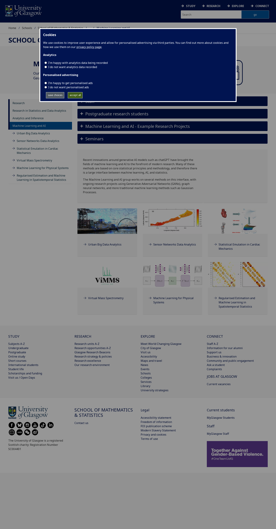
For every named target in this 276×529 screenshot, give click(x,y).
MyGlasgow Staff (218, 434)
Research (213, 6)
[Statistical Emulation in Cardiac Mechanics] (238, 233)
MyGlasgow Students (221, 418)
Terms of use (149, 439)
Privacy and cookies (153, 434)
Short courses (17, 361)
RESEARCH (82, 336)
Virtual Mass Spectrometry (34, 160)
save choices (55, 95)
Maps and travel (151, 361)
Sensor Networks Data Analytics (38, 141)
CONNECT (215, 336)
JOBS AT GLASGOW (222, 376)
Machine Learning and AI (29, 126)
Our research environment (92, 365)
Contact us (81, 423)
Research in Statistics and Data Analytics (39, 111)
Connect (262, 6)
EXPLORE (148, 336)
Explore (238, 6)
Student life (16, 369)
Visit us (145, 352)
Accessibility (149, 356)
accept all (75, 95)
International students (23, 365)
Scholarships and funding (25, 373)
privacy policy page (89, 47)
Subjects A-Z (16, 344)
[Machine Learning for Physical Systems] (172, 287)
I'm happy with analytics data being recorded (78, 63)
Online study (16, 356)
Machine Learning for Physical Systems (43, 168)
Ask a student (216, 365)
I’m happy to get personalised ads (70, 83)
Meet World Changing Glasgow (161, 344)
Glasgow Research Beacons (92, 352)
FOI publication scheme (156, 426)
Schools (27, 28)
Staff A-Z (212, 344)
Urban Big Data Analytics (33, 133)
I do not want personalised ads (68, 87)
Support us (214, 352)
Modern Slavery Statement (158, 430)
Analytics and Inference (28, 118)
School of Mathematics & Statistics (103, 412)
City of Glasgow (151, 348)
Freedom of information (156, 422)
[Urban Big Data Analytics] (107, 231)
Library (145, 386)
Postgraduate (17, 352)
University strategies (154, 390)
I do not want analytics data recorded (72, 67)
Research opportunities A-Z (92, 348)
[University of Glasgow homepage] (23, 10)
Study (190, 6)
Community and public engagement (230, 361)
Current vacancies (219, 384)
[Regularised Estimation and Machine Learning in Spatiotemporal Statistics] (238, 289)
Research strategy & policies (93, 356)
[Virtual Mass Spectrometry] (107, 285)
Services (146, 382)
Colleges (146, 378)
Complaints (214, 369)
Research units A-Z (86, 344)
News (144, 365)
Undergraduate (18, 348)
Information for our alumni (225, 348)
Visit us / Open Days (21, 378)
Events (145, 369)
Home (12, 28)
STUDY (13, 336)
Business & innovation (222, 356)
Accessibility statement (156, 418)
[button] (172, 114)
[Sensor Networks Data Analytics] (172, 231)
